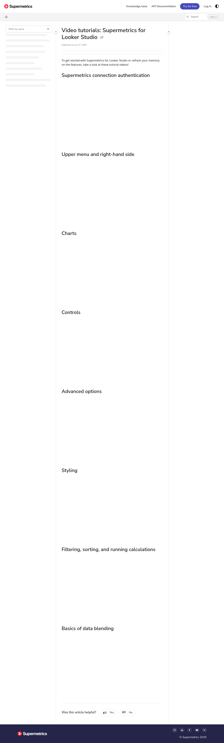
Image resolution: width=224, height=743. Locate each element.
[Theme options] (217, 6)
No (127, 712)
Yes (108, 712)
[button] (202, 16)
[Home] (6, 17)
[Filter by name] (29, 28)
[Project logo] (18, 6)
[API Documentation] (164, 6)
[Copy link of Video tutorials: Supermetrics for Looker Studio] (102, 37)
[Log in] (207, 6)
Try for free (190, 6)
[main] (112, 372)
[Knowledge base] (136, 6)
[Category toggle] (56, 32)
